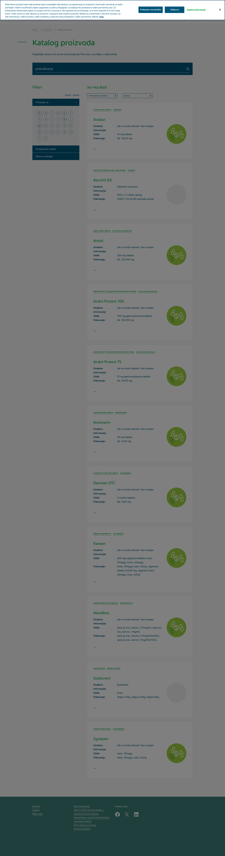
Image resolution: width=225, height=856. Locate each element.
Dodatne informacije (196, 9)
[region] (112, 10)
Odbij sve (174, 9)
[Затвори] (220, 9)
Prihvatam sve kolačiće (150, 9)
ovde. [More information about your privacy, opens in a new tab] (101, 17)
